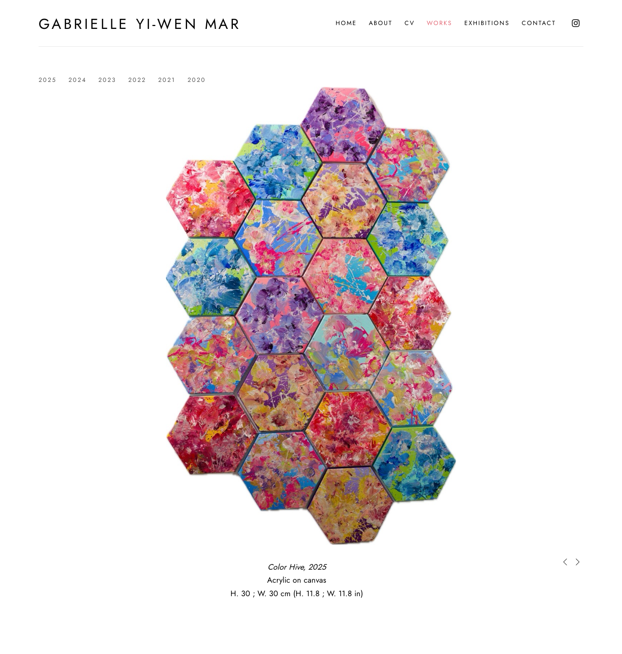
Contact (539, 23)
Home (346, 23)
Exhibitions (487, 23)
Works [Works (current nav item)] (439, 23)
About (380, 23)
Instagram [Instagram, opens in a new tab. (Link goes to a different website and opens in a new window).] (575, 23)
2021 (167, 80)
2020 (197, 80)
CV (410, 23)
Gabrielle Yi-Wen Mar (140, 24)
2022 (137, 80)
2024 (77, 80)
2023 (107, 80)
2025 (47, 80)
